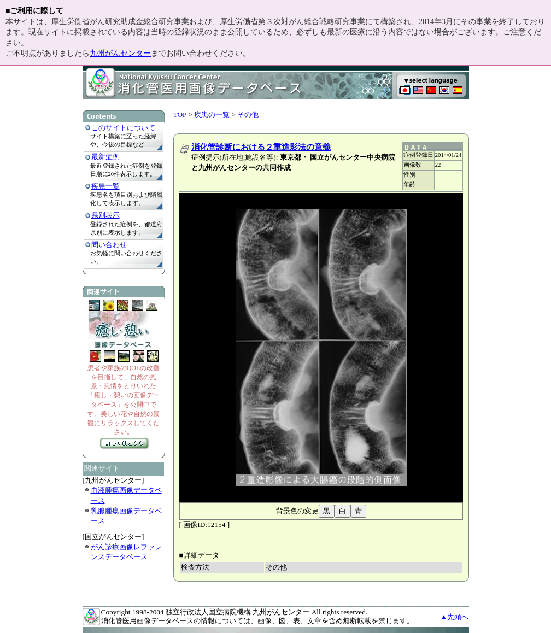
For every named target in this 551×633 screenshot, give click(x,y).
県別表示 (105, 215)
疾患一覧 (105, 186)
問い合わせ (109, 245)
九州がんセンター (120, 53)
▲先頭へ (454, 617)
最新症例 (105, 157)
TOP (179, 114)
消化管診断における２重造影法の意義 (261, 147)
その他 (248, 114)
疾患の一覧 (212, 114)
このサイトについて (123, 128)
